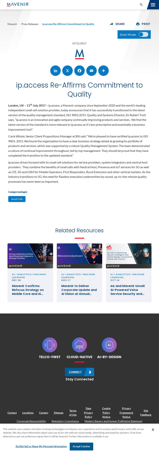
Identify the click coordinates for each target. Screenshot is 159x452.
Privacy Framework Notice (126, 413)
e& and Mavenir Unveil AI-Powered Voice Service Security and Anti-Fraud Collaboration (127, 291)
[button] (141, 5)
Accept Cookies (81, 446)
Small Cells (17, 199)
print (143, 24)
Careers (43, 413)
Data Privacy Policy (88, 413)
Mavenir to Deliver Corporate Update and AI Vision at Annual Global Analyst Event (79, 291)
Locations (28, 413)
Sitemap (58, 413)
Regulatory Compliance (65, 421)
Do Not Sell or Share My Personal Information (41, 446)
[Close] (153, 430)
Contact (12, 413)
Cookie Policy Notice (106, 413)
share (117, 24)
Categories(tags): (18, 192)
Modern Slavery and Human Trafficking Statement (113, 421)
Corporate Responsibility (31, 421)
